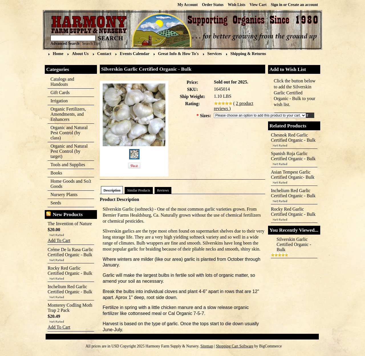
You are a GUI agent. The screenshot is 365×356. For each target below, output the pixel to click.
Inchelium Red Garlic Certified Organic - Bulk (70, 289)
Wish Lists (236, 5)
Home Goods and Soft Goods (69, 184)
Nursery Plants (64, 194)
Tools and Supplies (69, 165)
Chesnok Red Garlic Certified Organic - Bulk (293, 138)
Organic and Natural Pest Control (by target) (69, 151)
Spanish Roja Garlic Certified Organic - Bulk (293, 156)
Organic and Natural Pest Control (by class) (69, 132)
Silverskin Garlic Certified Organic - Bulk (294, 244)
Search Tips (91, 43)
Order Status (213, 5)
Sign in (276, 5)
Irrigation (69, 101)
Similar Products (138, 190)
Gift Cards (60, 92)
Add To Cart (59, 240)
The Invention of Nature (70, 223)
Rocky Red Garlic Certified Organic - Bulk (70, 271)
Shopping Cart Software (234, 346)
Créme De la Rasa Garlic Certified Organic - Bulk (70, 252)
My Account (188, 5)
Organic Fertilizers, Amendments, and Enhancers (69, 114)
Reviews (163, 190)
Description (112, 190)
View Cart (258, 5)
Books (69, 173)
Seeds (69, 203)
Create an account (303, 5)
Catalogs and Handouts (62, 82)
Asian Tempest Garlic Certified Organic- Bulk (293, 175)
